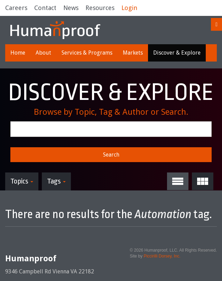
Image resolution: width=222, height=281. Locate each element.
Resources (99, 7)
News (70, 7)
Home (17, 52)
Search (111, 154)
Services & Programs (87, 52)
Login (129, 7)
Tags (56, 181)
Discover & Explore (177, 52)
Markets (133, 52)
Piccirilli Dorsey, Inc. (162, 256)
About (43, 52)
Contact (45, 7)
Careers (16, 7)
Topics (21, 181)
